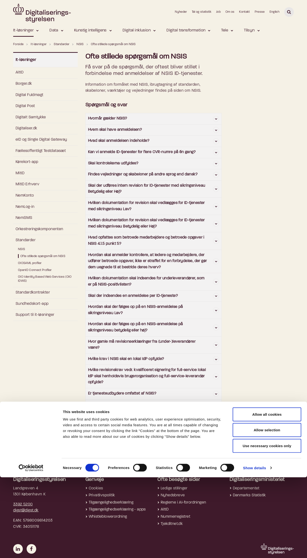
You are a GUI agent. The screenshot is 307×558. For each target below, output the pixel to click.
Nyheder (181, 11)
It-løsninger (23, 30)
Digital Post (25, 106)
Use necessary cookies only (267, 526)
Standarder (25, 240)
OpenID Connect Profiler (35, 270)
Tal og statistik (201, 11)
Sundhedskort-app (32, 304)
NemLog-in (25, 207)
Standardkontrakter (33, 292)
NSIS (21, 249)
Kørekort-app (27, 162)
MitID (20, 173)
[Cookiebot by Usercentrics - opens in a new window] (31, 548)
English (274, 11)
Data (53, 30)
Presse (260, 11)
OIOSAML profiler (29, 263)
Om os (230, 11)
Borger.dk (24, 84)
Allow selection (267, 511)
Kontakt (244, 11)
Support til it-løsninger (35, 315)
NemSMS (24, 218)
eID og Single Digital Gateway (41, 140)
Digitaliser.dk (26, 128)
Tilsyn (249, 30)
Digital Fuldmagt (29, 95)
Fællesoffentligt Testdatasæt (41, 151)
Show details (254, 548)
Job (218, 11)
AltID (20, 72)
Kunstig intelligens (90, 30)
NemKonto (25, 196)
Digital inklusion (137, 30)
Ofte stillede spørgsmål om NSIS (42, 256)
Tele (224, 30)
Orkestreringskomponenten (39, 229)
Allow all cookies (267, 495)
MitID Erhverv (27, 184)
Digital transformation (185, 30)
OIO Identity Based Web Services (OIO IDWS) (45, 278)
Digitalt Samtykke (31, 117)
